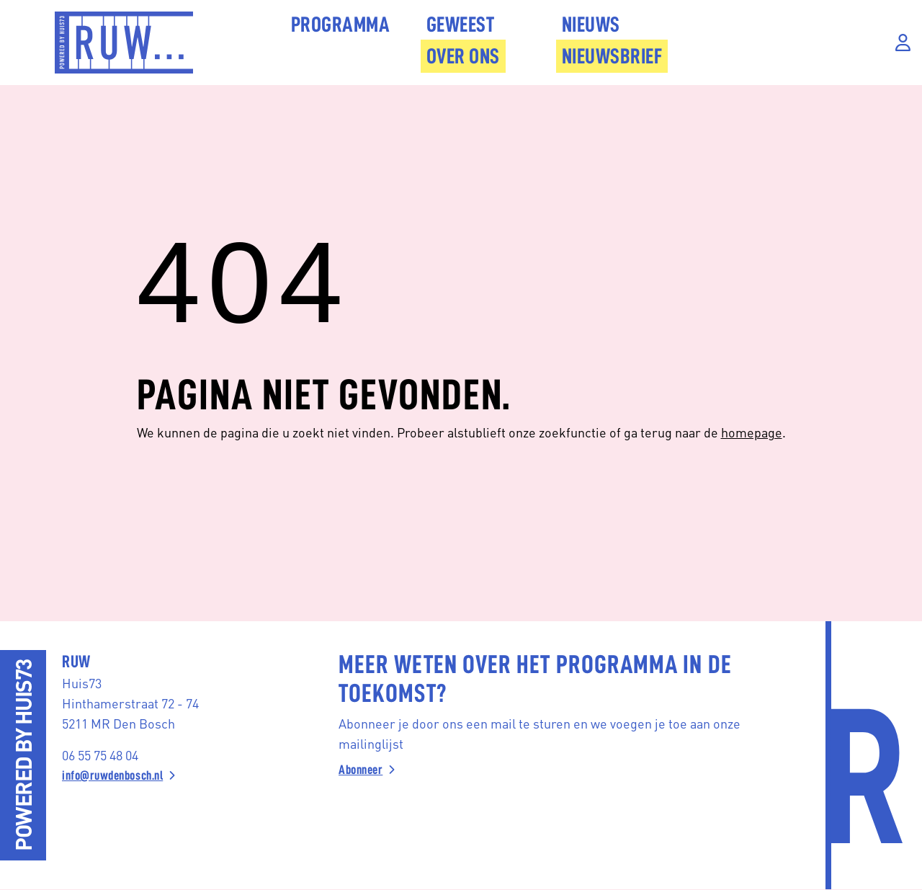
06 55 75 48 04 (100, 755)
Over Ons (463, 56)
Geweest (460, 24)
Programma (340, 24)
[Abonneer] (549, 770)
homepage (751, 432)
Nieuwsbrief (612, 56)
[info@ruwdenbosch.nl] (167, 775)
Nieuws (591, 24)
